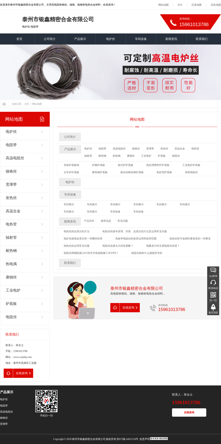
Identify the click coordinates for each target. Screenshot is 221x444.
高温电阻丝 (15, 158)
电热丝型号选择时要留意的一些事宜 (190, 238)
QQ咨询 (213, 276)
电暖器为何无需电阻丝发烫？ (163, 245)
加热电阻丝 (191, 172)
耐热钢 (11, 251)
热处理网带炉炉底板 (157, 165)
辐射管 (11, 237)
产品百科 (89, 221)
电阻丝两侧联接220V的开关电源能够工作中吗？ (91, 253)
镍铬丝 (11, 171)
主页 (26, 104)
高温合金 (13, 211)
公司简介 (50, 38)
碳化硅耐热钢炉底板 (132, 172)
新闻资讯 (171, 38)
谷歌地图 (216, 5)
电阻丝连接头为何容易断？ (117, 245)
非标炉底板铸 (71, 165)
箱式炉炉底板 (125, 165)
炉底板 (11, 304)
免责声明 (144, 439)
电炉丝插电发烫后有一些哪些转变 (83, 238)
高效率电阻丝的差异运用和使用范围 (136, 238)
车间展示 (69, 204)
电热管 (11, 224)
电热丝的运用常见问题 (77, 245)
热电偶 (11, 264)
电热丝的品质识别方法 (77, 231)
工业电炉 (13, 290)
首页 (19, 38)
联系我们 (202, 38)
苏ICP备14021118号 (127, 439)
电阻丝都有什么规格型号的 (146, 253)
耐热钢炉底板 (100, 172)
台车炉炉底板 (71, 172)
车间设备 (141, 38)
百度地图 (196, 5)
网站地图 (163, 5)
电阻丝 (11, 317)
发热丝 (11, 198)
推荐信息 (106, 221)
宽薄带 (11, 184)
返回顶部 (213, 312)
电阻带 (11, 145)
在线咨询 (189, 412)
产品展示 (80, 38)
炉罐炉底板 (98, 165)
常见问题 (122, 221)
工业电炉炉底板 (191, 165)
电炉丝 (110, 38)
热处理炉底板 (164, 172)
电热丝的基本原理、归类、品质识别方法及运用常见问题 (134, 231)
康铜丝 (11, 277)
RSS (180, 5)
